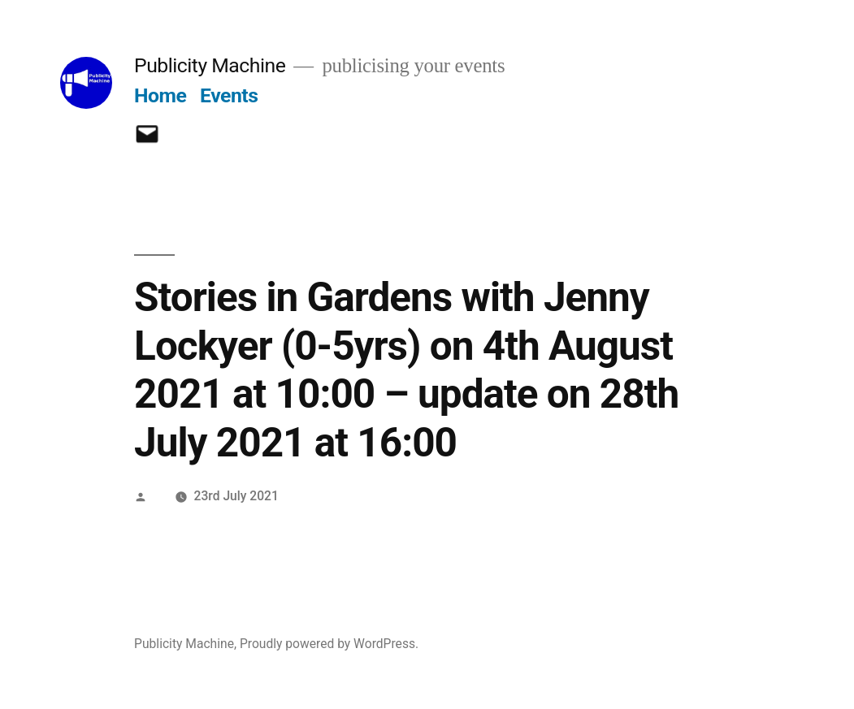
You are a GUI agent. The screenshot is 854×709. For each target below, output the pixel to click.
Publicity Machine (209, 65)
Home (160, 95)
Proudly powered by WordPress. (329, 643)
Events (229, 95)
